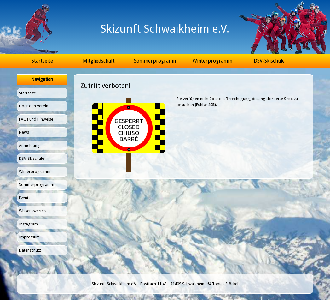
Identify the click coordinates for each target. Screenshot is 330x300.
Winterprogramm (212, 61)
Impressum (29, 237)
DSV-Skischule (269, 61)
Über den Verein (33, 106)
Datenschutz (30, 250)
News (24, 132)
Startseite (42, 61)
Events (24, 197)
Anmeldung (29, 145)
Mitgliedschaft (99, 61)
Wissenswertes (32, 210)
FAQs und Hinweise (36, 119)
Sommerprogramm (155, 61)
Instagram (28, 224)
